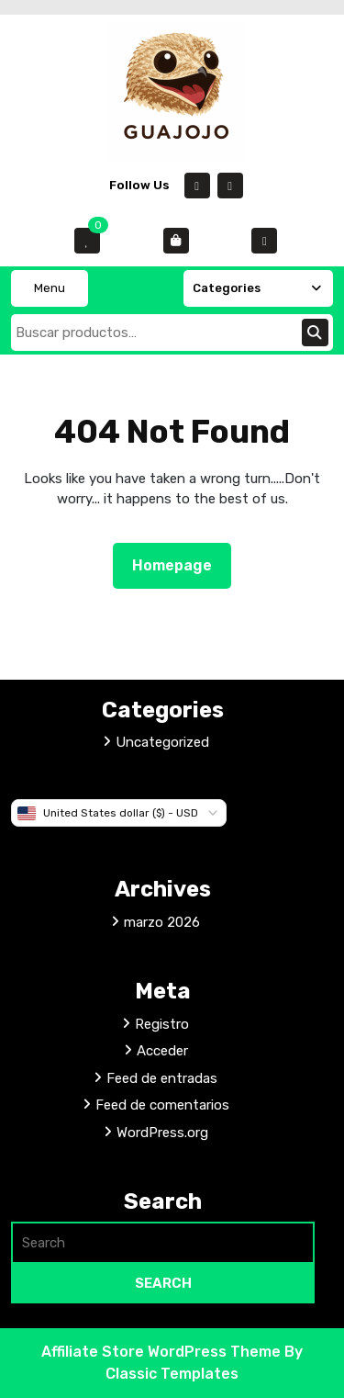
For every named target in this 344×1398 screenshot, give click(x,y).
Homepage (179, 564)
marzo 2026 (162, 922)
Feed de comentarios (162, 1105)
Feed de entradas (161, 1078)
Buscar (315, 332)
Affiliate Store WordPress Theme (162, 1351)
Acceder (162, 1051)
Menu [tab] (49, 288)
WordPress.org (162, 1132)
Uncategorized (162, 742)
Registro (162, 1024)
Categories (259, 288)
